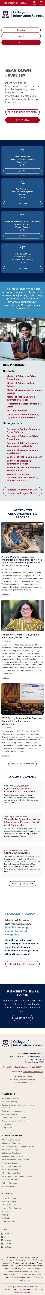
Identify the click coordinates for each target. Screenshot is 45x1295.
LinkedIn (7, 1244)
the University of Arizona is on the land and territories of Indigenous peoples (22, 1260)
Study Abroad (7, 1127)
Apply (21, 42)
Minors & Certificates (10, 1163)
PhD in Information (9, 1183)
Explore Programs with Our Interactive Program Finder (22, 491)
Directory (21, 30)
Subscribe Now (23, 1017)
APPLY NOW (22, 120)
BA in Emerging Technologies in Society (18, 1146)
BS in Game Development (12, 1153)
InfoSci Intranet (7, 1221)
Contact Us (7, 1067)
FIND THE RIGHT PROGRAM (22, 112)
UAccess (5, 1211)
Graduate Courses (9, 1114)
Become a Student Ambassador (14, 1121)
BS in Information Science (12, 1156)
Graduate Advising (9, 1102)
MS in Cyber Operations (11, 1166)
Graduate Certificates (10, 1180)
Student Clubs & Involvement (13, 1117)
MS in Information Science (22, 964)
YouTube (7, 1247)
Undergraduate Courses (11, 1111)
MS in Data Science (9, 1170)
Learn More (22, 171)
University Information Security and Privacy (22, 1287)
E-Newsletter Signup (10, 1205)
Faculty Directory (8, 1198)
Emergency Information (22, 1076)
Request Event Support (11, 1208)
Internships (6, 1124)
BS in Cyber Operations (11, 1143)
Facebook (8, 1234)
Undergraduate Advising (11, 1098)
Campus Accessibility (23, 1082)
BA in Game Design (9, 1150)
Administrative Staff (9, 1201)
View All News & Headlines (22, 764)
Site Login (5, 1218)
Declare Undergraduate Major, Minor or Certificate (17, 1106)
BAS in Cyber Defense (10, 1140)
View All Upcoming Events (22, 884)
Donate (21, 36)
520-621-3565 (38, 1067)
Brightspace (6, 1215)
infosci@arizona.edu (22, 1067)
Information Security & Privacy (22, 1079)
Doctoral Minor (7, 1186)
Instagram (8, 1240)
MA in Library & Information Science (16, 1176)
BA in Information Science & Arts (15, 1160)
